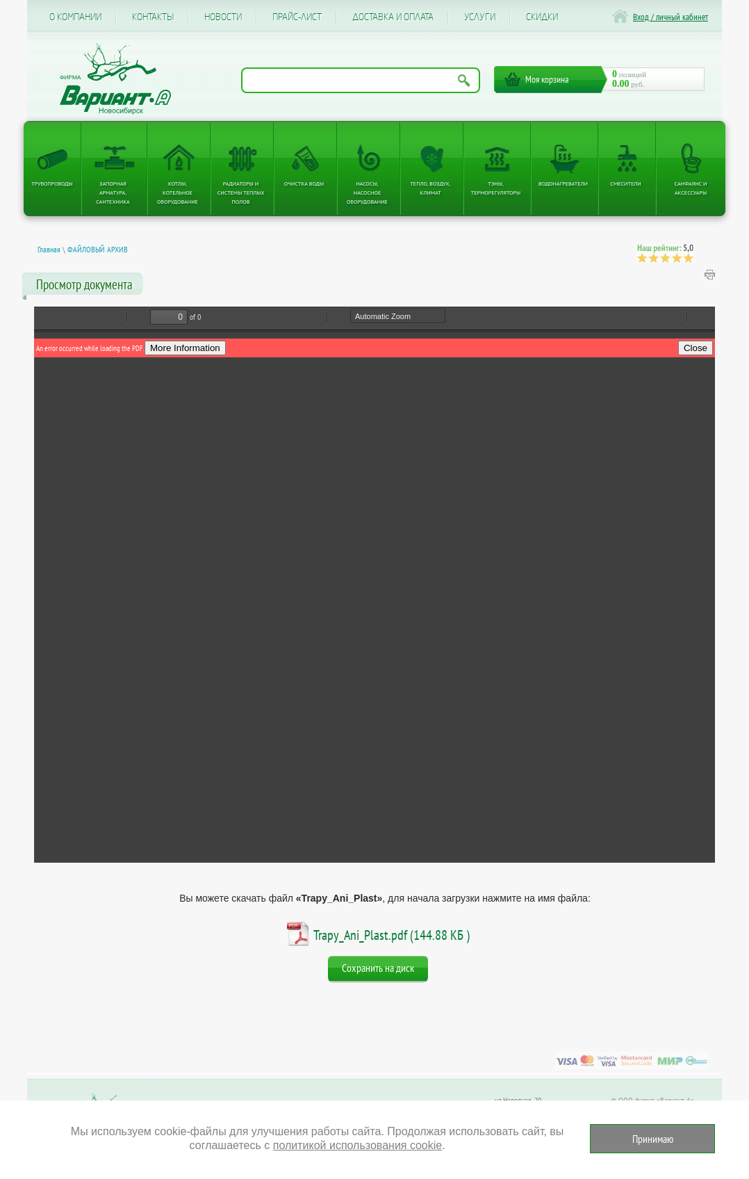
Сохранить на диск (378, 968)
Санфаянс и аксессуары (691, 188)
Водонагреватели (563, 183)
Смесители (625, 183)
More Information (185, 348)
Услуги (479, 17)
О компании (75, 17)
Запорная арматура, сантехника (112, 192)
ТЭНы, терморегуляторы (495, 188)
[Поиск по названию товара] (360, 80)
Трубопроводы (52, 183)
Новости (223, 17)
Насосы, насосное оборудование (367, 192)
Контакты (153, 17)
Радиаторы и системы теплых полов (241, 192)
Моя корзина (547, 79)
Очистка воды (304, 183)
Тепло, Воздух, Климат (430, 188)
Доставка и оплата (393, 17)
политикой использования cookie (357, 1145)
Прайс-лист (297, 17)
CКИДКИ (542, 17)
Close (695, 348)
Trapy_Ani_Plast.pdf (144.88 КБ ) (391, 935)
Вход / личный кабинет (670, 17)
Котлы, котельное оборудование (177, 192)
